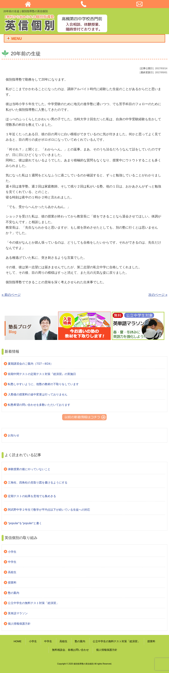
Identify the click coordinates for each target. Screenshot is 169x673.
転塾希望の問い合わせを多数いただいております (39, 404)
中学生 (12, 561)
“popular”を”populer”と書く (25, 523)
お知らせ (13, 435)
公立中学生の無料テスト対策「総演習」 (33, 603)
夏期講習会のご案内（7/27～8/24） (30, 363)
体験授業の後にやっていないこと (29, 469)
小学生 (12, 551)
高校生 (12, 572)
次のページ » (157, 294)
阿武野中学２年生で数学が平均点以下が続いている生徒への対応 (49, 509)
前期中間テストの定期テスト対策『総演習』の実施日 (42, 374)
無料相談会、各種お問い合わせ (70, 649)
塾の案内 (13, 592)
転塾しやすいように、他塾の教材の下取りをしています (43, 384)
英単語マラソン (18, 613)
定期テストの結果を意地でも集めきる (32, 496)
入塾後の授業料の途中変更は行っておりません (37, 394)
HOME (17, 641)
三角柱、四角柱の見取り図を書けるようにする (37, 482)
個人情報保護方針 (19, 623)
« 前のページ (11, 294)
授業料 (12, 582)
